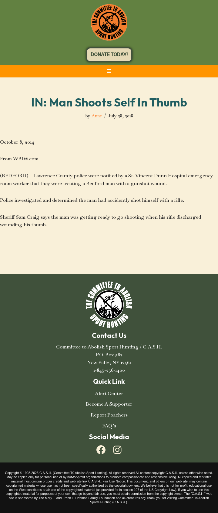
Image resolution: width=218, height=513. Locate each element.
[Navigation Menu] (109, 71)
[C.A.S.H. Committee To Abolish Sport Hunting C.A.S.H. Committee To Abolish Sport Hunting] (109, 22)
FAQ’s (109, 426)
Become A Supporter (109, 404)
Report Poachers (109, 415)
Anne (97, 116)
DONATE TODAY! (109, 54)
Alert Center (109, 393)
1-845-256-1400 (109, 370)
